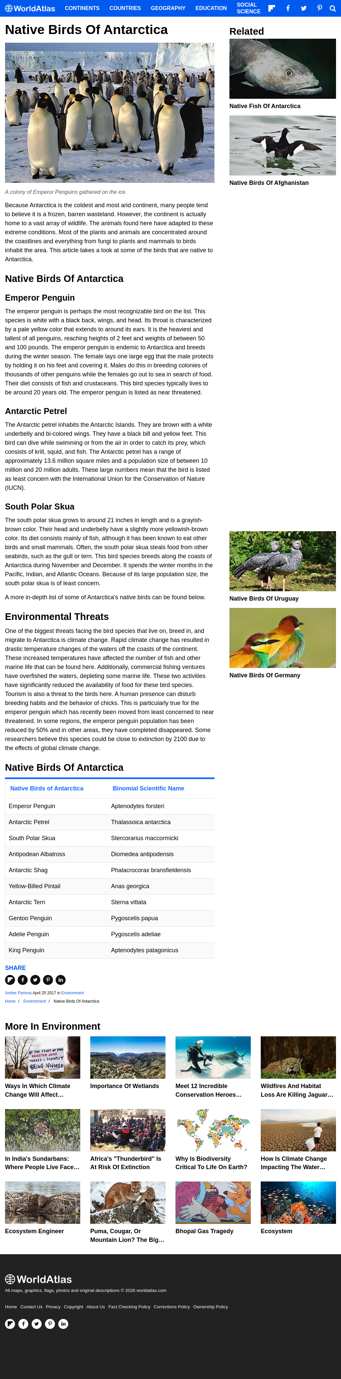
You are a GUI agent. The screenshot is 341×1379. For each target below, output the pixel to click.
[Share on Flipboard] (10, 980)
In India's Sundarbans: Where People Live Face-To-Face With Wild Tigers (40, 1167)
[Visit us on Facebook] (23, 1324)
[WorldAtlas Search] (332, 8)
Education (211, 8)
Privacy (53, 1306)
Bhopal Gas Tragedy (204, 1231)
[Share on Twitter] (35, 980)
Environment (72, 993)
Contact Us (31, 1306)
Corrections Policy (172, 1306)
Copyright (73, 1306)
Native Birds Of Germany (264, 675)
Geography (168, 8)
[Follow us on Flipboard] (10, 1324)
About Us (96, 1306)
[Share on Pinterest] (48, 980)
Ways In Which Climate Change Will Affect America (37, 1094)
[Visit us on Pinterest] (50, 1324)
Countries (125, 8)
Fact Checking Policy (129, 1306)
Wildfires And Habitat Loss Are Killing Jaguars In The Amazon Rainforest (297, 1094)
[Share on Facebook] (23, 980)
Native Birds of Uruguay (264, 598)
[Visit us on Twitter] (37, 1324)
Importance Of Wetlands (124, 1086)
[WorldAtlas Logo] (32, 8)
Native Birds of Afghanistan (269, 183)
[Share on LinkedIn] (61, 980)
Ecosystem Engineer (34, 1231)
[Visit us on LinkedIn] (63, 1324)
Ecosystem (276, 1231)
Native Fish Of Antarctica (264, 106)
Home (11, 1306)
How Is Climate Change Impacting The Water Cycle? (294, 1167)
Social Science (248, 8)
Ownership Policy (210, 1306)
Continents (82, 8)
